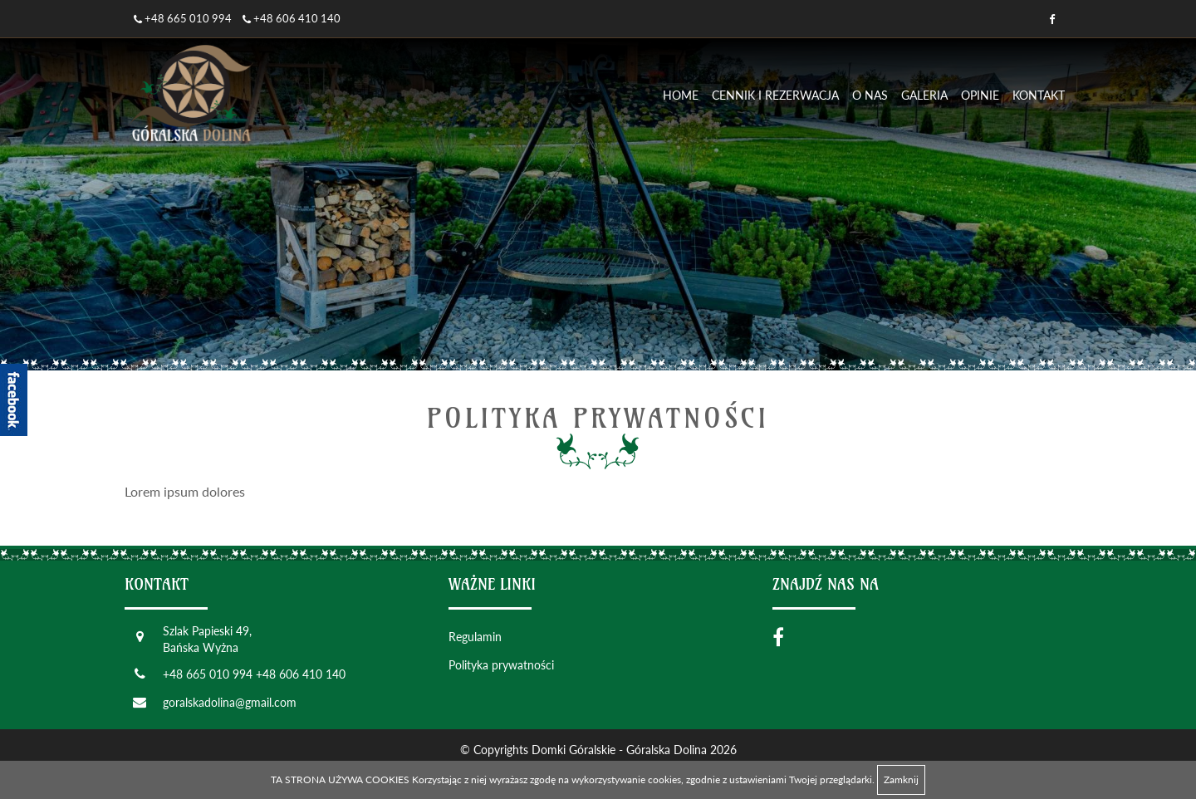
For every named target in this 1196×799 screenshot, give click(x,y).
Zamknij (901, 779)
